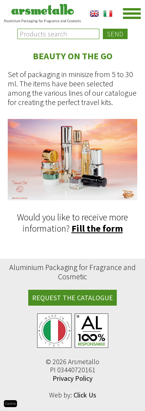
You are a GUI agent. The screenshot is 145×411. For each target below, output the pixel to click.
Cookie (10, 403)
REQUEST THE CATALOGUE (72, 297)
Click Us (84, 394)
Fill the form (97, 228)
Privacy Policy (72, 378)
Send (115, 33)
